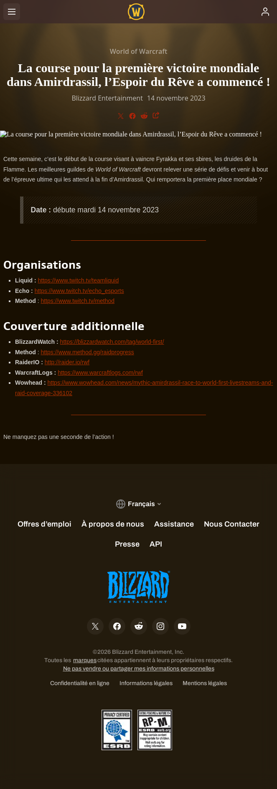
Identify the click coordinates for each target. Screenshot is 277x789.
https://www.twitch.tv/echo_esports (79, 290)
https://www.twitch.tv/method (77, 300)
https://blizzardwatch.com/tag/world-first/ (112, 341)
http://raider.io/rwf (67, 362)
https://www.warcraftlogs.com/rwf (100, 372)
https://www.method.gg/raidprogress (87, 352)
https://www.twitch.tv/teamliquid (78, 280)
